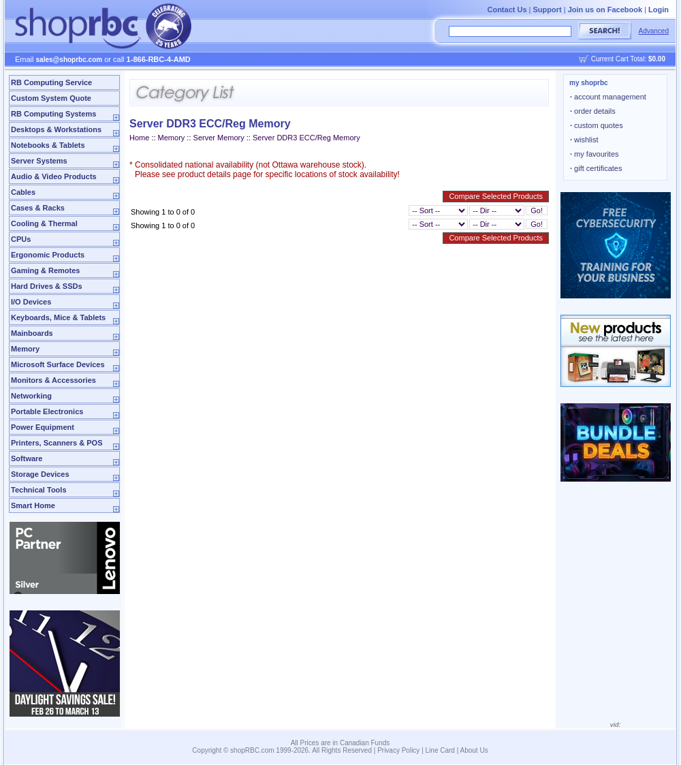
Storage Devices (40, 474)
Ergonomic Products (47, 255)
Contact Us (506, 9)
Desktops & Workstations (56, 129)
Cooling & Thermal (44, 223)
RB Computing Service (51, 82)
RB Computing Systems (53, 114)
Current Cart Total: (628, 59)
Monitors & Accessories (53, 380)
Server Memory (218, 138)
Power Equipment (42, 427)
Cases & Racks (38, 208)
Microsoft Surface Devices (58, 364)
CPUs (21, 239)
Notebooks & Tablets (48, 145)
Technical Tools (39, 490)
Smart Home (33, 505)
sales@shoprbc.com (69, 59)
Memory (25, 349)
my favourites (594, 154)
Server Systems (39, 161)
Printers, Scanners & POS (57, 443)
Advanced (654, 31)
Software (26, 458)
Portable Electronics (47, 411)
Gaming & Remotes (45, 270)
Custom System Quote (51, 98)
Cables (23, 192)
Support (547, 9)
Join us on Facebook (605, 9)
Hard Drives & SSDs (46, 286)
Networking (31, 396)
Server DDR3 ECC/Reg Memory (306, 138)
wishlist (584, 140)
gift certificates (596, 168)
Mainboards (32, 333)
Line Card (440, 750)
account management (608, 97)
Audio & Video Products (54, 176)
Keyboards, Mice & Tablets (58, 317)
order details (593, 111)
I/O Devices (31, 302)
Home (139, 138)
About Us (474, 750)
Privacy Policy (398, 750)
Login (658, 9)
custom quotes (596, 125)
